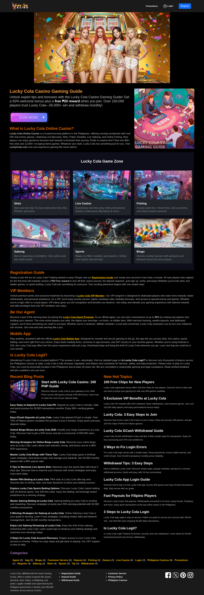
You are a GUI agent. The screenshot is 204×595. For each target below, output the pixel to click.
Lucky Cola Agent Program (78, 317)
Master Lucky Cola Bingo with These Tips (34, 454)
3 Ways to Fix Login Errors (125, 447)
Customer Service (58, 560)
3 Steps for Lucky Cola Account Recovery (34, 538)
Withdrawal (87, 563)
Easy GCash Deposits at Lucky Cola (30, 417)
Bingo (38, 560)
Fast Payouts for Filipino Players (130, 496)
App (27, 560)
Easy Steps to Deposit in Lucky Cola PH (33, 405)
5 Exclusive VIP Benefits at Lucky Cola (135, 398)
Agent (15, 560)
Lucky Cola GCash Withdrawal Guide (133, 431)
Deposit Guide (68, 577)
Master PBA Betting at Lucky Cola (29, 479)
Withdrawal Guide (70, 580)
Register (185, 6)
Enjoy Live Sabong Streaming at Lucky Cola (35, 525)
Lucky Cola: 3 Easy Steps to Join (130, 414)
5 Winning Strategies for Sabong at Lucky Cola (37, 513)
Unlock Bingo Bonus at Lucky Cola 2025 (33, 429)
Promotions (181, 560)
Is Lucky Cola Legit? (133, 360)
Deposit (78, 560)
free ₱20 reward (67, 101)
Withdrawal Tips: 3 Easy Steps (128, 463)
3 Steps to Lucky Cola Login (126, 512)
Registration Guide (102, 277)
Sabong (37, 563)
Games (106, 560)
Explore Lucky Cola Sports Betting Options (35, 488)
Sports (62, 563)
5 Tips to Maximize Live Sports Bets (30, 467)
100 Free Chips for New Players (129, 382)
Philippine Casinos (158, 560)
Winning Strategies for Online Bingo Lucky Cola (37, 442)
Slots (50, 563)
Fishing (92, 560)
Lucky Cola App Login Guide (127, 479)
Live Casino (122, 560)
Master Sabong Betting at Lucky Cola (31, 501)
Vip (74, 563)
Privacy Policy (115, 577)
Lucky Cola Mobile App (66, 338)
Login (168, 6)
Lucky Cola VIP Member (90, 295)
